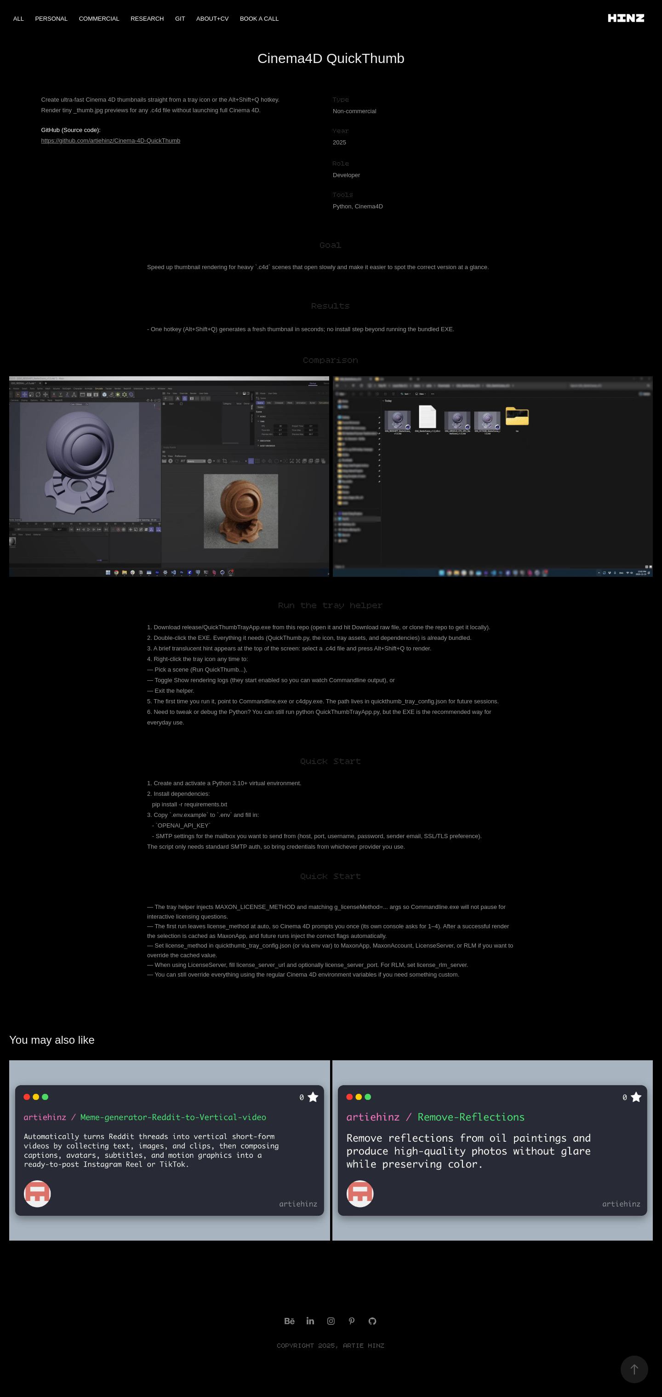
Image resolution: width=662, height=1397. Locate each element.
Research (147, 18)
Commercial (99, 18)
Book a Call (259, 18)
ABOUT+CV (212, 18)
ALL (18, 18)
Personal (51, 18)
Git (180, 18)
